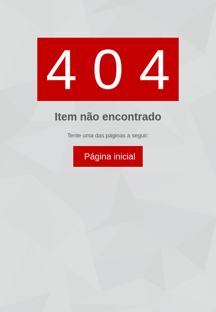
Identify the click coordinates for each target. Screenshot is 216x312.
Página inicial (109, 156)
